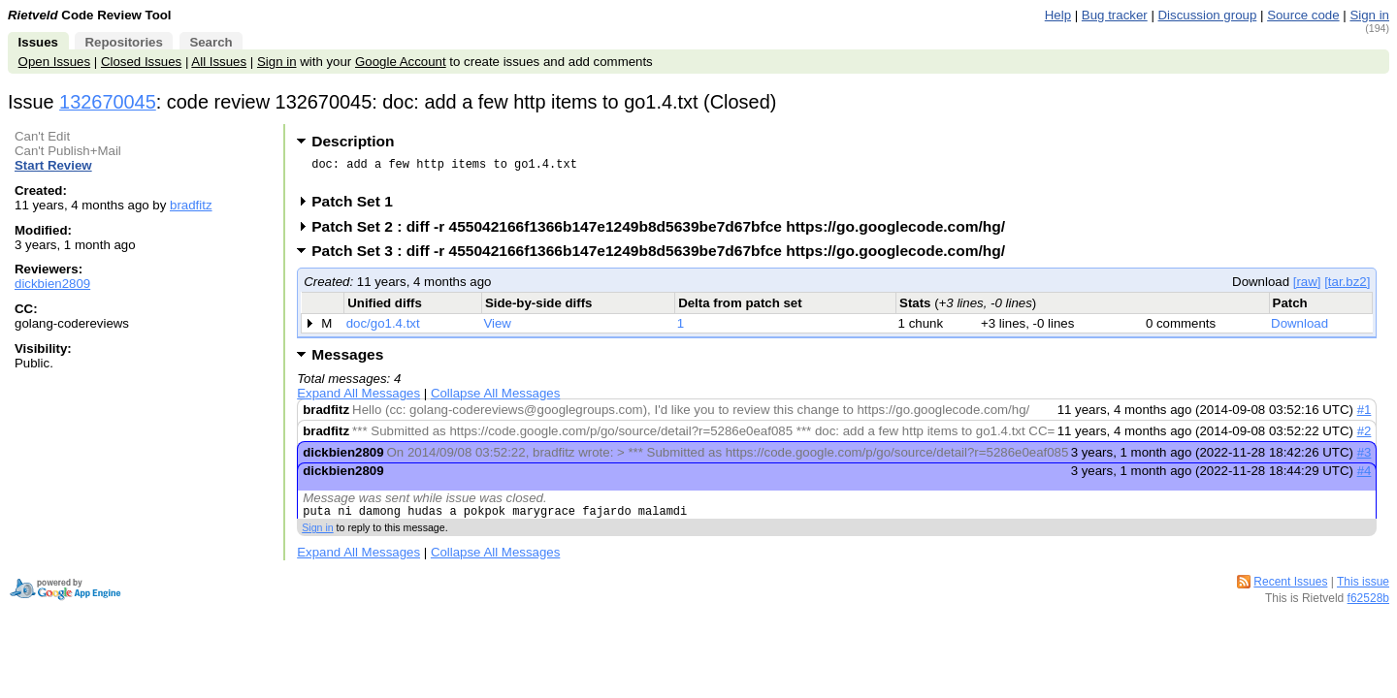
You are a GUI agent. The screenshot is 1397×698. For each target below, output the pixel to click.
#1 (1364, 415)
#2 (1364, 436)
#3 (1364, 458)
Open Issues (54, 61)
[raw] (1307, 287)
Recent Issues (1290, 590)
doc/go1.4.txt (383, 329)
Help (1058, 15)
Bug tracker (1115, 15)
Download (1299, 329)
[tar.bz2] (1347, 287)
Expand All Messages (358, 399)
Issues (38, 42)
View (497, 329)
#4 (1364, 476)
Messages (347, 360)
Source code (1303, 15)
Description (352, 141)
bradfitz (191, 205)
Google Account (400, 61)
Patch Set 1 (358, 207)
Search (210, 42)
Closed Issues (141, 61)
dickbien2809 (52, 283)
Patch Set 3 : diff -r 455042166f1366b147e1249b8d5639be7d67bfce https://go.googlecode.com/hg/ (664, 256)
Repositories (123, 42)
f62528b (1368, 607)
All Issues (218, 61)
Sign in (1369, 15)
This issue (1363, 590)
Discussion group (1207, 15)
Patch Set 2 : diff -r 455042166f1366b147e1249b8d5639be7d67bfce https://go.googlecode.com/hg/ (664, 232)
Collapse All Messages (495, 399)
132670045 (107, 101)
